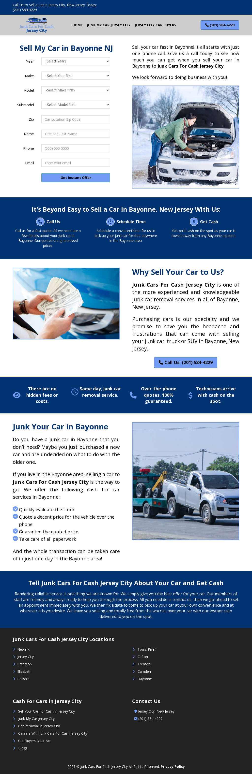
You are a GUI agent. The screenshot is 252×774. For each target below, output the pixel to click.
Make (29, 75)
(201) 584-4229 (25, 9)
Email (29, 162)
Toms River (147, 649)
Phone (28, 148)
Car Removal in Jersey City (39, 726)
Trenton (143, 664)
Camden (144, 671)
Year (30, 61)
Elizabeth (23, 671)
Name (29, 133)
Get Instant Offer (76, 177)
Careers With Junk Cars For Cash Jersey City (52, 733)
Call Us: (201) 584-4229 (186, 362)
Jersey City (24, 656)
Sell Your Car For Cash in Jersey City (46, 711)
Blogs (22, 748)
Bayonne (144, 678)
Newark (23, 649)
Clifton (143, 656)
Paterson (24, 664)
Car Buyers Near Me (34, 740)
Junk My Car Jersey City (36, 718)
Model (28, 90)
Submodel (25, 104)
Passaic (23, 678)
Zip (31, 119)
